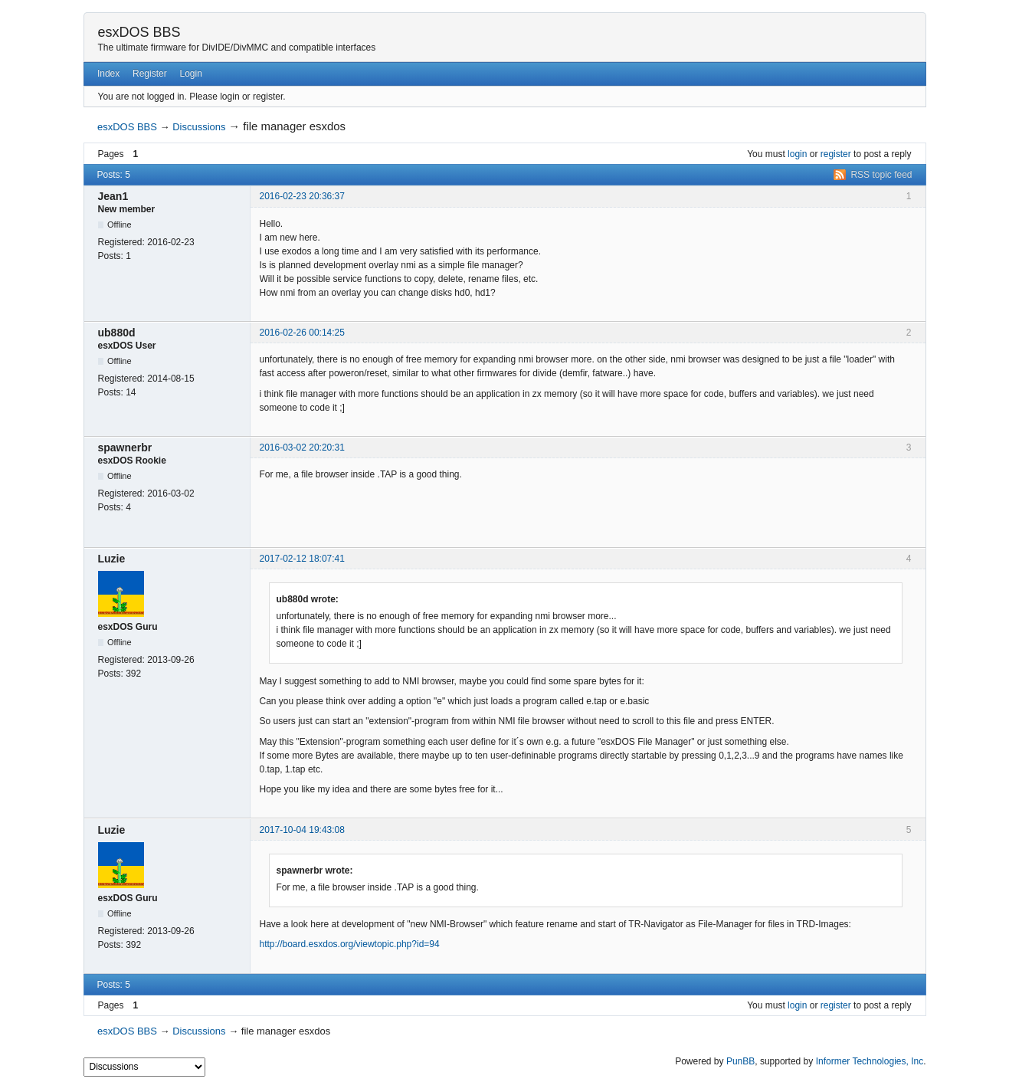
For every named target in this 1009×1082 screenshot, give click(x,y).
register (836, 154)
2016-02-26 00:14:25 (302, 332)
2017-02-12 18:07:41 (302, 558)
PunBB (740, 1061)
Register (150, 73)
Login (191, 73)
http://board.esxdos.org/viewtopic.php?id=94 (350, 944)
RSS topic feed (881, 174)
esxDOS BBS (139, 32)
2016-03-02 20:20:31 (302, 447)
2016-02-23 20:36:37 (302, 196)
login (797, 154)
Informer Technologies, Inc (870, 1061)
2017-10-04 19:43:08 (302, 830)
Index (108, 73)
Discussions (198, 127)
